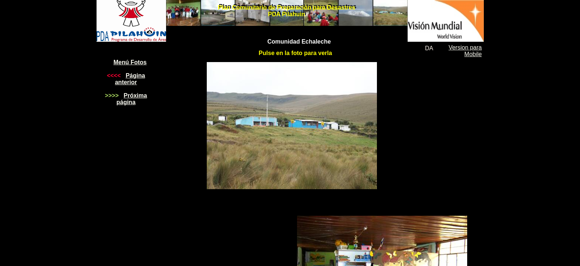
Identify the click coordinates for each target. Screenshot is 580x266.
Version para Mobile (465, 50)
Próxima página (132, 98)
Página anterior (130, 78)
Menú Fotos (130, 62)
